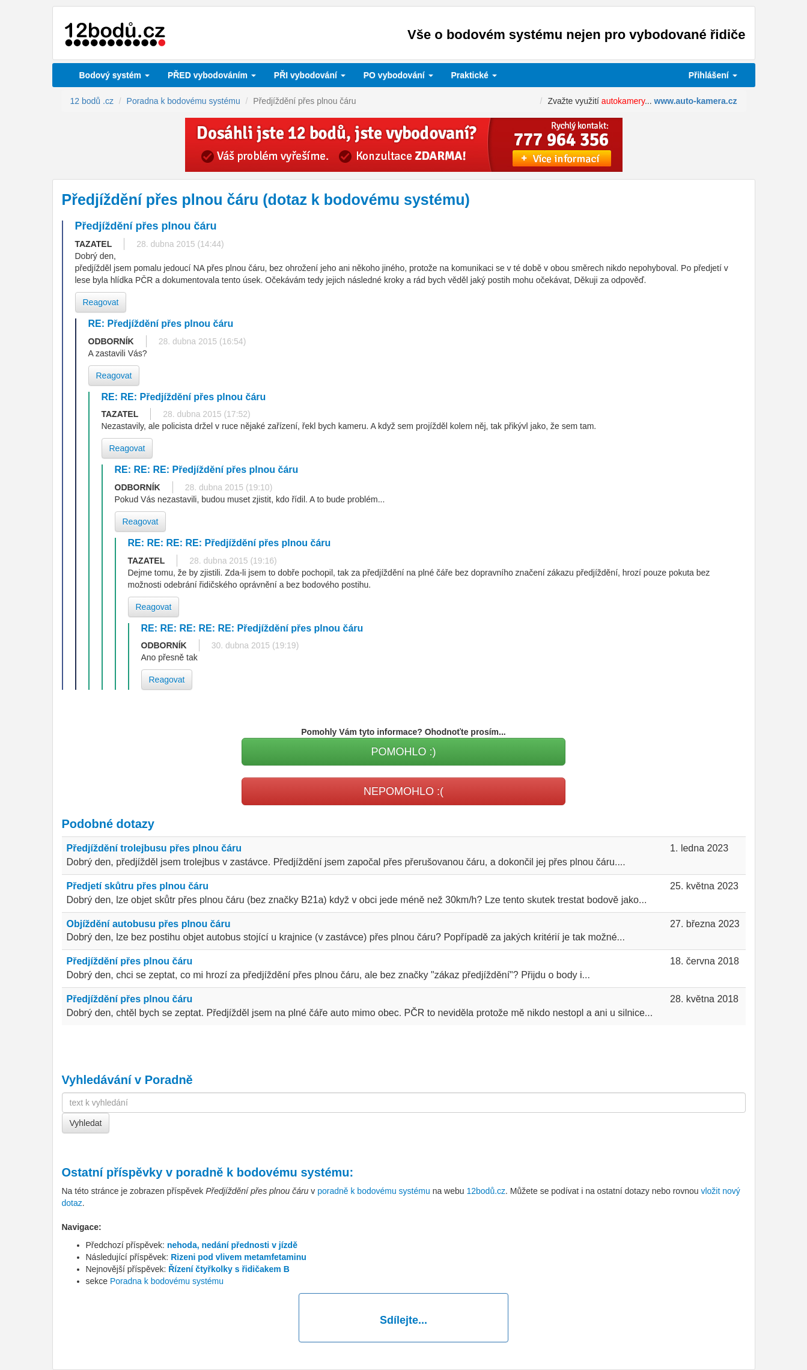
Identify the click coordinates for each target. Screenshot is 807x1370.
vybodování (310, 75)
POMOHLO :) (403, 752)
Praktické (474, 75)
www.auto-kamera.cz (695, 101)
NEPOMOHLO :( (403, 791)
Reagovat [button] (101, 302)
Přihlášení (713, 75)
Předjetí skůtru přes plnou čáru (138, 886)
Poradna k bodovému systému (167, 1281)
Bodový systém (114, 75)
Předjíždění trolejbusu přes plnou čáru (154, 848)
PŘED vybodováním (212, 75)
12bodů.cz (485, 1191)
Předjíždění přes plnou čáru (130, 961)
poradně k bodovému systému (263, 1172)
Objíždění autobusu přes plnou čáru (149, 924)
